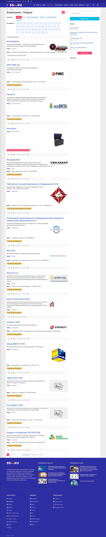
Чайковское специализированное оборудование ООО (32, 184)
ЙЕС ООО (11, 250)
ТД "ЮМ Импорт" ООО (76, 38)
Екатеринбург (15, 327)
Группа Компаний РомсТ (18, 299)
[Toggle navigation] (97, 5)
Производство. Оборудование (14, 85)
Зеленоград (14, 440)
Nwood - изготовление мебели (78, 47)
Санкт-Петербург (51, 17)
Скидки (19, 20)
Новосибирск (15, 228)
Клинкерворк (13, 41)
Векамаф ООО (13, 159)
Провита (11, 94)
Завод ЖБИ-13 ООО (16, 343)
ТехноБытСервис (74, 27)
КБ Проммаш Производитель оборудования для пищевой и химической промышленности (35, 219)
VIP (24, 17)
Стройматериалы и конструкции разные (16, 55)
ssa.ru (8, 535)
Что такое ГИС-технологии (87, 481)
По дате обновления (32, 17)
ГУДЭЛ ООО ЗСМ (14, 378)
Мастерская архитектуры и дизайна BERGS (81, 43)
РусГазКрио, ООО (15, 405)
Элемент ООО (13, 322)
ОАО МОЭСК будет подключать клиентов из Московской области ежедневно (57, 468)
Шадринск (14, 385)
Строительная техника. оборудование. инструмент (19, 208)
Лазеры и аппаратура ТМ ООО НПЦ (23, 432)
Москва (42, 17)
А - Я (18, 23)
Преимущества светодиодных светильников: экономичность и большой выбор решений (57, 474)
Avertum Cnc (12, 273)
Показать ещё (84, 53)
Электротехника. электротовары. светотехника (18, 150)
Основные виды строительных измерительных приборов (88, 475)
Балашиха (14, 48)
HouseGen (11, 128)
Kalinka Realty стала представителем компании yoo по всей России (56, 481)
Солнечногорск (15, 131)
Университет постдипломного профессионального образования (84, 33)
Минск (13, 168)
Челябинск (14, 310)
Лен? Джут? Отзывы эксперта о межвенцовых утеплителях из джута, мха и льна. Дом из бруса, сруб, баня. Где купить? (89, 468)
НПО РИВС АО (13, 65)
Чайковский (14, 191)
